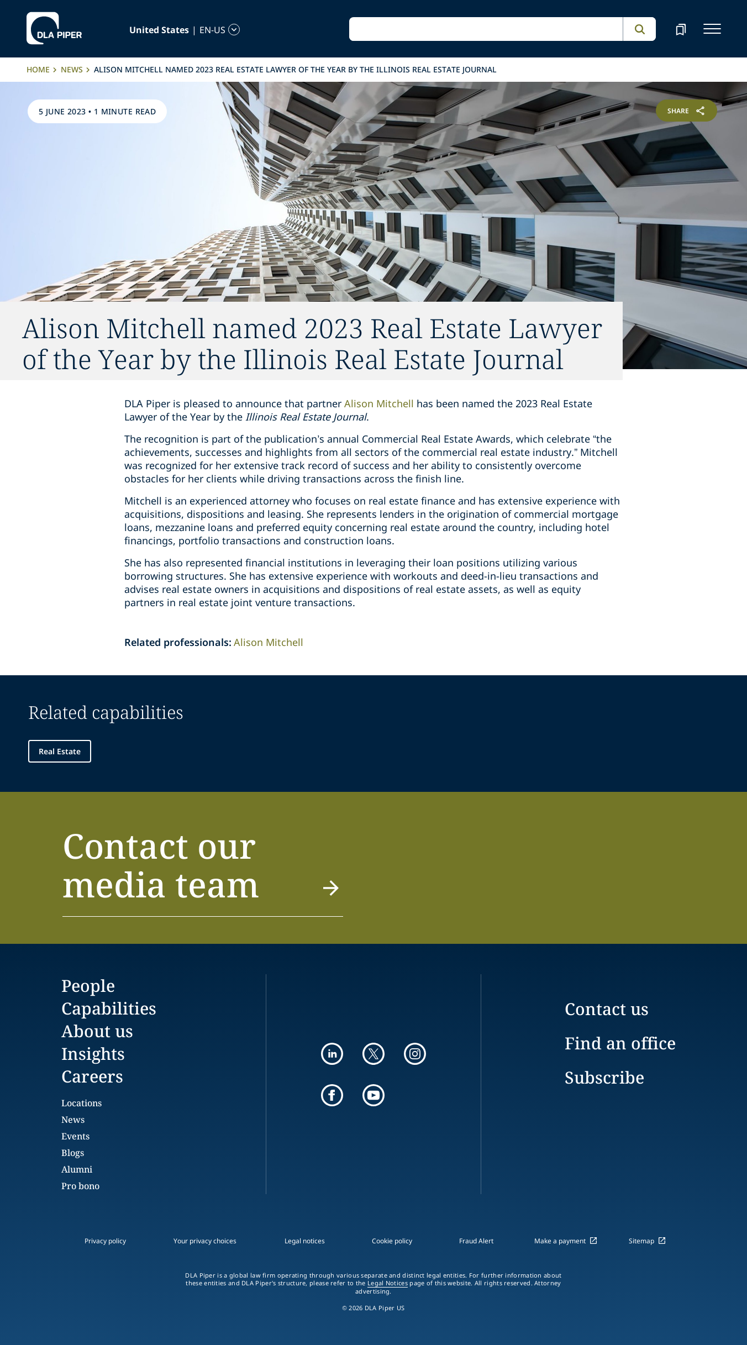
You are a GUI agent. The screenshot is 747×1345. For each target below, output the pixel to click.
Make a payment (560, 1241)
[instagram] (415, 1054)
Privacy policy (105, 1241)
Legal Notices (387, 1283)
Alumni (76, 1169)
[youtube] (373, 1095)
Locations (81, 1103)
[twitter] (373, 1054)
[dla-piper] (54, 28)
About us (97, 1031)
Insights (93, 1053)
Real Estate (60, 751)
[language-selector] (148, 29)
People (88, 985)
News (72, 69)
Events (75, 1136)
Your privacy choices (204, 1241)
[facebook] (332, 1095)
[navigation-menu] (712, 28)
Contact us (607, 1008)
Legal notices (305, 1241)
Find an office (620, 1043)
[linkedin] (332, 1054)
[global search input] (486, 29)
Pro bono (80, 1186)
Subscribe (604, 1077)
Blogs (72, 1153)
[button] (202, 871)
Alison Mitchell (379, 403)
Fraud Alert (476, 1241)
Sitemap (641, 1241)
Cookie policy (392, 1241)
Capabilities (108, 1008)
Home (38, 69)
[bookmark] (680, 28)
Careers (92, 1076)
